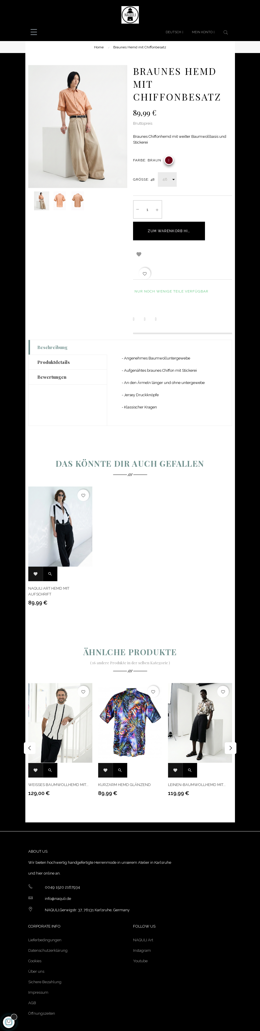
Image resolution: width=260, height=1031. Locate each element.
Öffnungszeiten (41, 990)
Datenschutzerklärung (48, 927)
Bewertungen (51, 354)
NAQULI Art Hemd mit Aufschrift (48, 568)
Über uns (36, 948)
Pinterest (159, 296)
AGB (32, 980)
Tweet (148, 296)
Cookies (34, 938)
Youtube (140, 938)
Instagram (142, 927)
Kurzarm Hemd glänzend (124, 761)
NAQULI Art (143, 917)
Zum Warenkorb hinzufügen (175, 231)
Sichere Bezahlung (44, 959)
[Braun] (169, 160)
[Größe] (167, 179)
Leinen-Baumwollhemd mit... (197, 761)
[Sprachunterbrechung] (174, 32)
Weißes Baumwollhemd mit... (58, 761)
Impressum (38, 969)
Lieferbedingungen (44, 917)
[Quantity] (147, 209)
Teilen (137, 296)
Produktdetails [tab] (53, 339)
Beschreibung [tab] (52, 324)
